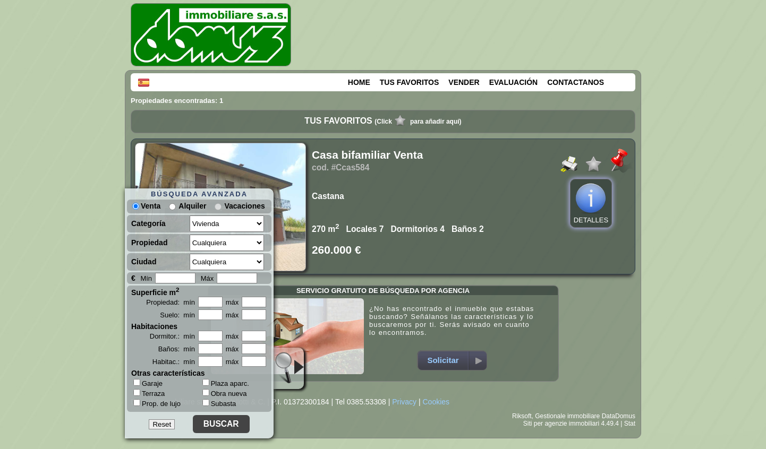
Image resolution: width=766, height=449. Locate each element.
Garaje (148, 383)
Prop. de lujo (157, 403)
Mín (146, 278)
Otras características (168, 373)
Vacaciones (244, 206)
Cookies (435, 402)
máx (232, 302)
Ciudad (143, 261)
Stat (629, 423)
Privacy (404, 402)
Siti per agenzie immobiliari (561, 423)
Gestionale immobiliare (567, 416)
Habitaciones (154, 326)
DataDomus (618, 416)
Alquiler (192, 206)
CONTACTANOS (575, 82)
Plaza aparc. (225, 383)
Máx (207, 278)
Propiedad (149, 242)
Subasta (219, 404)
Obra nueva (224, 394)
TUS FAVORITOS (409, 82)
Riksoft (522, 416)
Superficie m (155, 291)
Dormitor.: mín (172, 336)
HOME (359, 82)
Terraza (149, 393)
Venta (146, 206)
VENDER (463, 82)
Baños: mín (176, 349)
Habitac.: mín (173, 362)
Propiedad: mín (170, 302)
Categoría (148, 223)
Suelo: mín (177, 315)
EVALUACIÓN (513, 82)
